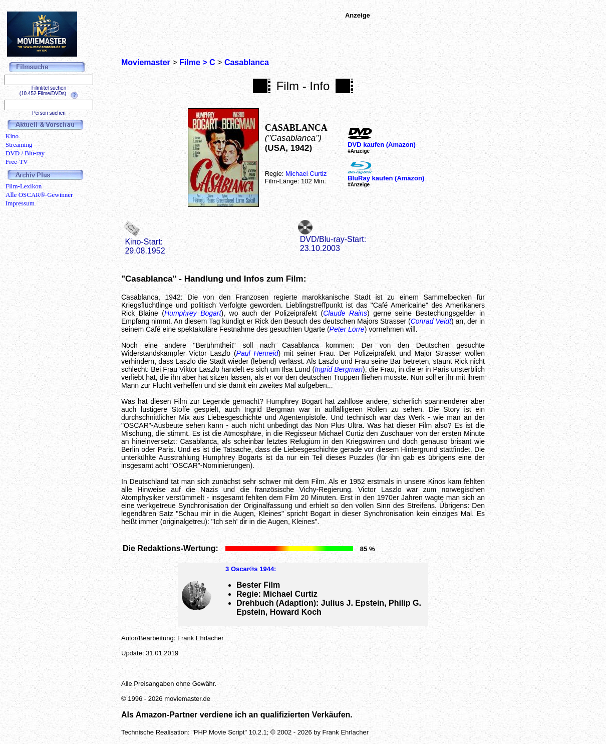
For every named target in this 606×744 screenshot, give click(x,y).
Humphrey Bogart (192, 313)
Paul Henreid (257, 353)
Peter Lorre (347, 329)
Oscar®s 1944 (252, 569)
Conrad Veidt (431, 321)
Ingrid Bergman (339, 369)
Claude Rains (345, 313)
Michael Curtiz (306, 173)
